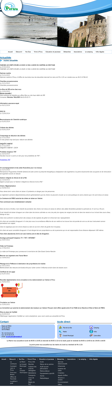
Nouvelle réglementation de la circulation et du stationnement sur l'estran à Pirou (27, 280)
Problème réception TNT (8, 152)
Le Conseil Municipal (23, 365)
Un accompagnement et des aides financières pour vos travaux (21, 168)
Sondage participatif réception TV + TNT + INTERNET (17, 238)
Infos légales (100, 52)
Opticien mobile (5, 73)
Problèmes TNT (5, 160)
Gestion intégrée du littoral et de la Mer (13, 178)
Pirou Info (31, 362)
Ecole (42, 362)
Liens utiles (97, 335)
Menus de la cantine (46, 364)
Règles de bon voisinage (31, 384)
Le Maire (22, 362)
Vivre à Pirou (38, 52)
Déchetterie (32, 373)
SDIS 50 (2, 111)
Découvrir (19, 52)
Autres (42, 376)
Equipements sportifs (47, 373)
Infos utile (31, 393)
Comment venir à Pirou (13, 368)
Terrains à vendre (61, 379)
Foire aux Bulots (13, 373)
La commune (13, 363)
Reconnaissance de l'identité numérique (13, 119)
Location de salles (62, 369)
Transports (31, 375)
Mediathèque (44, 378)
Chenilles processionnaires (9, 81)
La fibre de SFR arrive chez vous (10, 89)
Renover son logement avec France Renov (14, 256)
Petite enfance (44, 371)
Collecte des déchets (7, 128)
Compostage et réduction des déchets (12, 136)
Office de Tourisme (13, 378)
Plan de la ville (67, 328)
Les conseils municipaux (23, 370)
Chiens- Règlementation (8, 186)
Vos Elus (28, 52)
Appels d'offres (63, 375)
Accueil (10, 52)
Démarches (67, 52)
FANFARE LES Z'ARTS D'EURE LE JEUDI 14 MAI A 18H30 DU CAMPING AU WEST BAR (27, 65)
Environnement (63, 382)
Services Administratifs (62, 363)
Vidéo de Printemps (6, 246)
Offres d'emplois (61, 385)
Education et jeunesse (53, 52)
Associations (78, 52)
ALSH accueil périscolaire (44, 368)
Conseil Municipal (68, 335)
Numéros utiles (31, 389)
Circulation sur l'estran (7, 302)
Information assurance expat (9, 103)
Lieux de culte (31, 379)
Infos (95, 332)
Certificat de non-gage (7, 272)
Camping (96, 328)
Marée (65, 332)
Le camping (89, 52)
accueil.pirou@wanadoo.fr (14, 336)
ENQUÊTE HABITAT (6, 144)
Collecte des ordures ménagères (32, 368)
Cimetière (61, 373)
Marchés (31, 364)
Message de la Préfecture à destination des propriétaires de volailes (22, 264)
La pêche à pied (13, 382)
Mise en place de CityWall (8, 312)
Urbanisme (61, 366)
